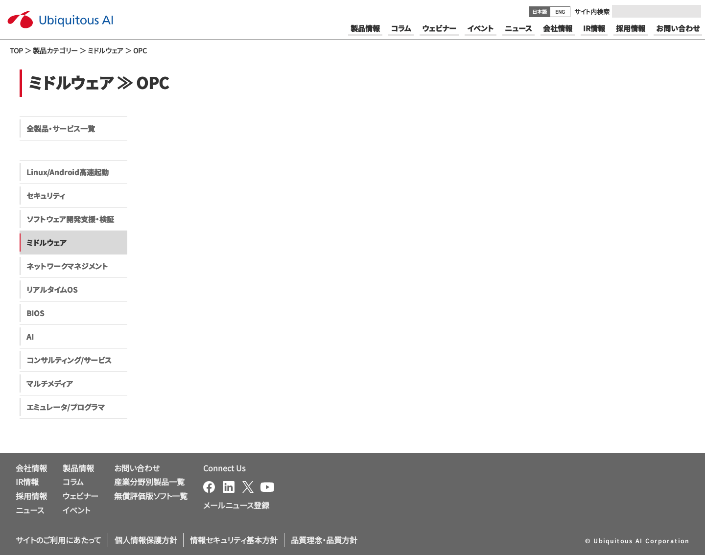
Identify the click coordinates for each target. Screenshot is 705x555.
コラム (73, 481)
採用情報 (31, 496)
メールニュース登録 (236, 505)
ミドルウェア (105, 50)
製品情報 (78, 468)
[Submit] (691, 11)
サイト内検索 (592, 11)
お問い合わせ (137, 468)
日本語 (539, 11)
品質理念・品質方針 (324, 540)
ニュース (30, 510)
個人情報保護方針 (146, 540)
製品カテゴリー (55, 50)
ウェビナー (80, 496)
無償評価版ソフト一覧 (151, 496)
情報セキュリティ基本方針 (234, 540)
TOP (16, 50)
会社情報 (31, 468)
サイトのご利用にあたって (58, 540)
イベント (76, 510)
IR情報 (27, 481)
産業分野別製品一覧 (149, 481)
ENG (560, 11)
